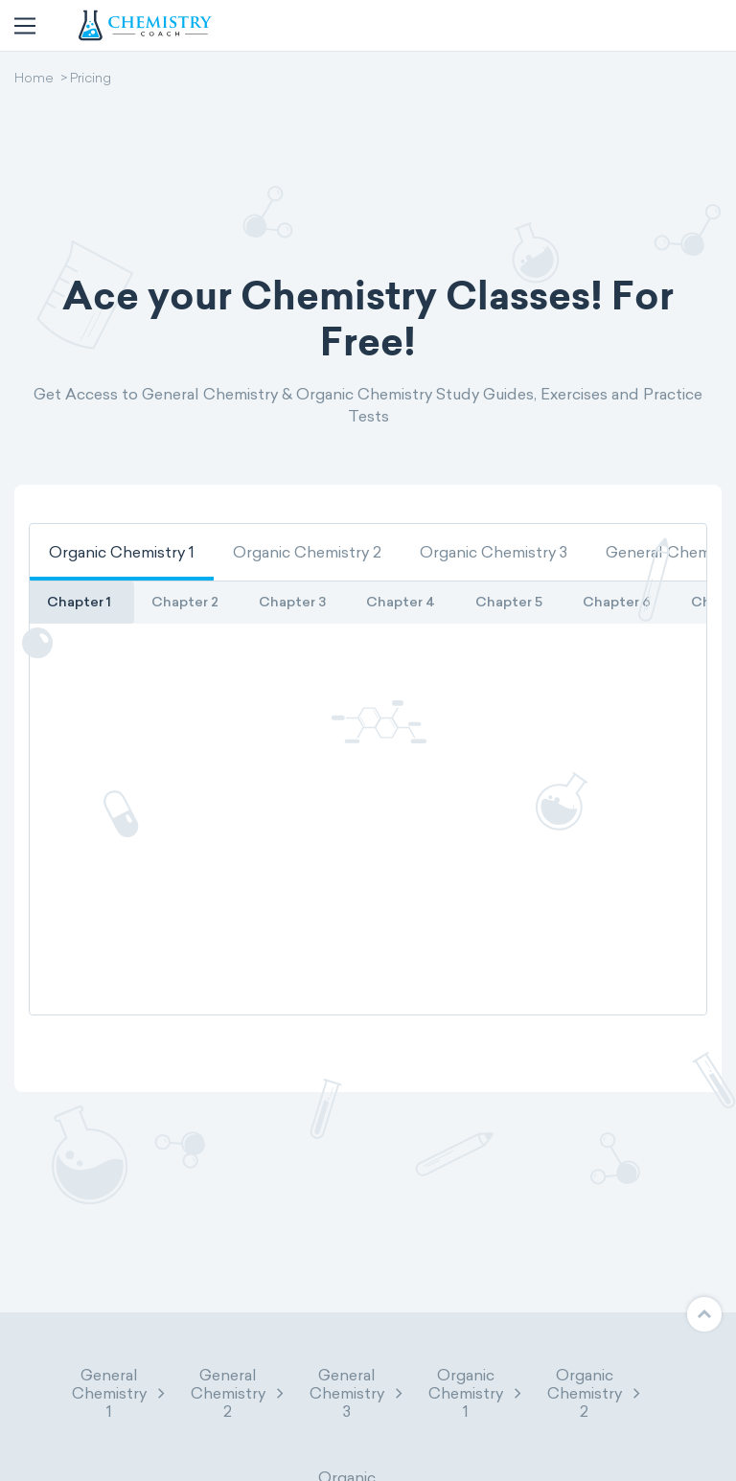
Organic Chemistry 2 (307, 552)
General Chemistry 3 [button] (357, 1393)
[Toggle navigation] (25, 26)
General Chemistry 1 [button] (120, 1393)
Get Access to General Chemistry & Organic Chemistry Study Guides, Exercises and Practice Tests (368, 404)
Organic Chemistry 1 (122, 552)
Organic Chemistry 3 (493, 552)
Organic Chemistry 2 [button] (595, 1393)
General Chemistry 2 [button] (239, 1393)
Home (34, 79)
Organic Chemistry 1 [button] (476, 1393)
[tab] (122, 552)
